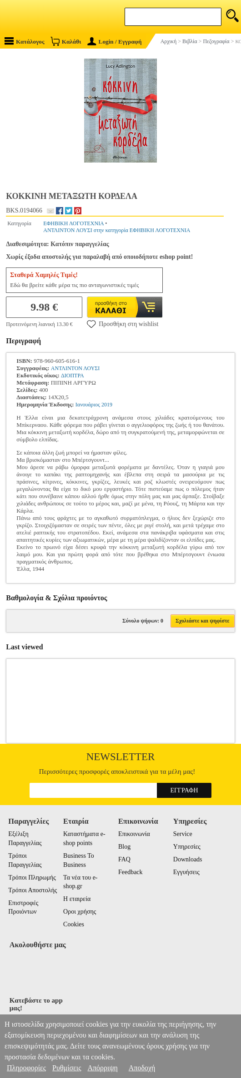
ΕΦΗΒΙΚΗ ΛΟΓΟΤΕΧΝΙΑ (73, 223)
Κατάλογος (25, 41)
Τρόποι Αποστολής (32, 890)
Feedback (130, 872)
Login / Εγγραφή (114, 41)
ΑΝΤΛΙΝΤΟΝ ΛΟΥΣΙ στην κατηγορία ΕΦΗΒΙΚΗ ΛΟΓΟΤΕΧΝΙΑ (116, 230)
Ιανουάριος (87, 404)
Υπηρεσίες (187, 846)
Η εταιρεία (76, 898)
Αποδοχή (142, 1068)
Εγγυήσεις (186, 872)
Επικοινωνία (134, 834)
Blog (124, 846)
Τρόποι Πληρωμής (32, 877)
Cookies (73, 924)
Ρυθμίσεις (66, 1068)
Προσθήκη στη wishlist (122, 324)
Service (182, 834)
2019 (106, 404)
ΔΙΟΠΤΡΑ (72, 375)
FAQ (124, 859)
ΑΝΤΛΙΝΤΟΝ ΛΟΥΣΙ (75, 368)
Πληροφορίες (26, 1068)
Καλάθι (65, 41)
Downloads (187, 859)
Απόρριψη (102, 1068)
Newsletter (120, 756)
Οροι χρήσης (79, 911)
